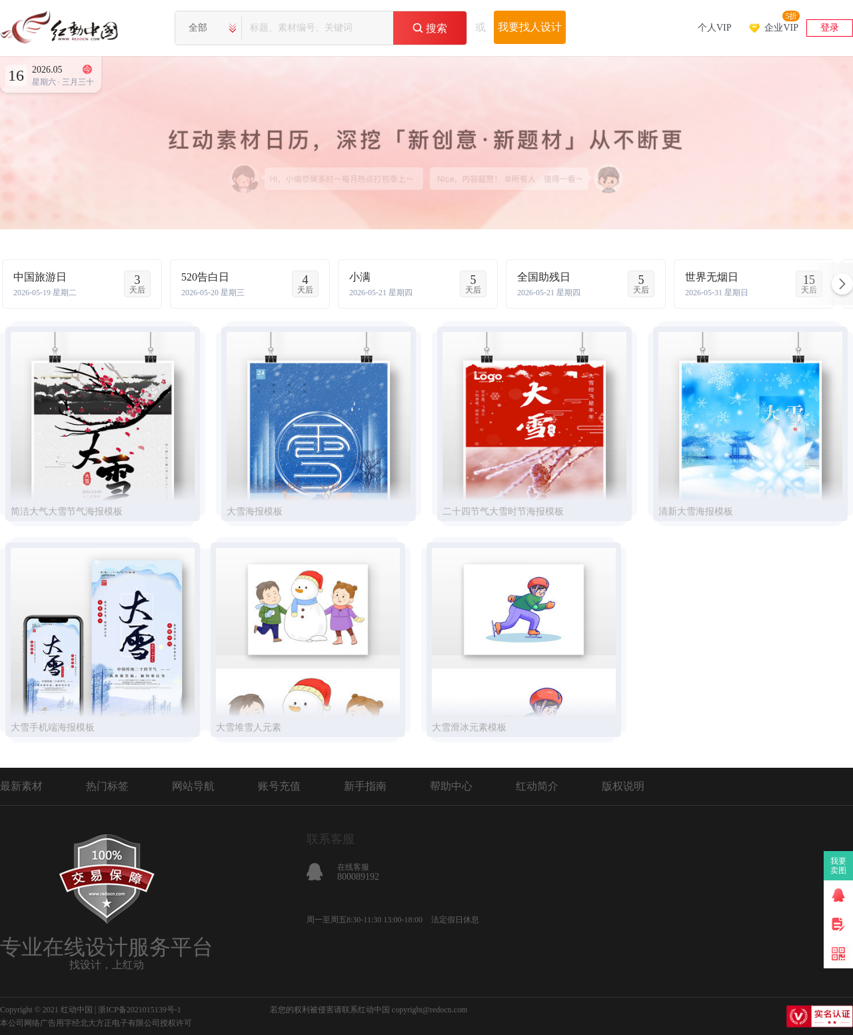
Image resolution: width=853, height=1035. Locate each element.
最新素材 (21, 786)
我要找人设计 (530, 27)
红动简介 (537, 786)
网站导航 (193, 786)
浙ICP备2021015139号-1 (139, 1009)
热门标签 (107, 786)
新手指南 (365, 786)
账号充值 (279, 786)
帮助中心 (451, 786)
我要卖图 (838, 865)
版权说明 (623, 786)
